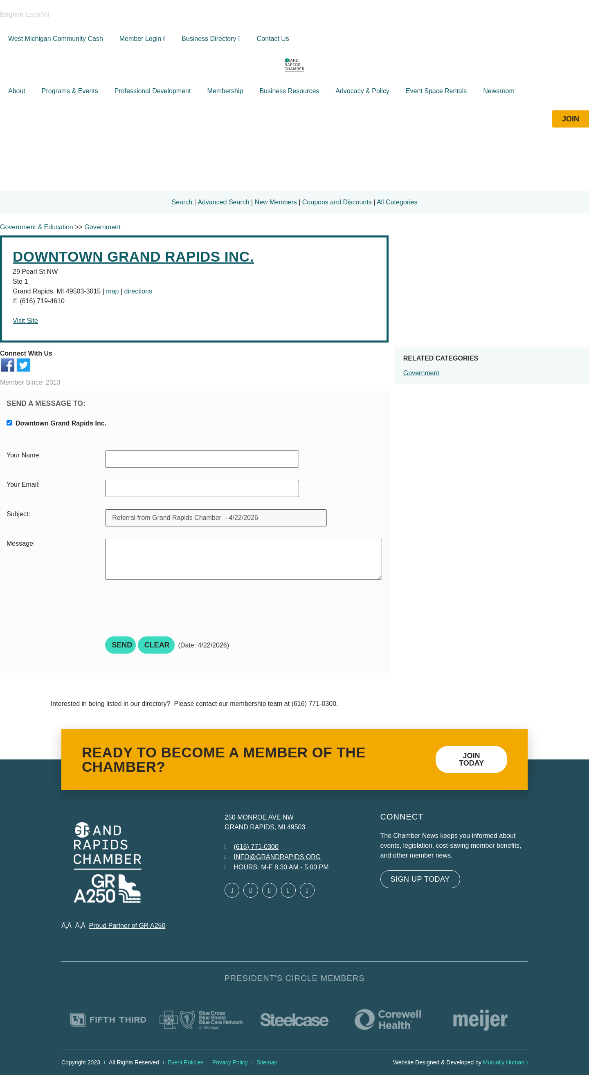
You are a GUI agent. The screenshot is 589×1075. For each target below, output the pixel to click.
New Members (276, 202)
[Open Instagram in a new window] (288, 890)
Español (37, 14)
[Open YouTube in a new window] (307, 890)
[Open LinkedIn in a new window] (269, 890)
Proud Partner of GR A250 (127, 925)
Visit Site (25, 320)
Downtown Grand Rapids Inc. (133, 256)
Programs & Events (70, 90)
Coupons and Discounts (337, 202)
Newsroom (498, 90)
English (12, 14)
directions (138, 291)
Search (182, 202)
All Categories (397, 202)
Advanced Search (223, 202)
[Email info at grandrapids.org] (273, 857)
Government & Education (36, 227)
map (112, 291)
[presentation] (167, 611)
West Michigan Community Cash (55, 38)
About (16, 90)
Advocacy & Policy (362, 90)
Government (421, 373)
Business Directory (211, 38)
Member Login (142, 38)
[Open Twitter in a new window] (250, 890)
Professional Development (153, 90)
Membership (225, 90)
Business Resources (289, 90)
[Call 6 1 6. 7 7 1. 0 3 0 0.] (252, 847)
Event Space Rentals (436, 90)
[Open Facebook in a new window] (232, 890)
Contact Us (273, 38)
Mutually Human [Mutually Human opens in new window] (505, 1062)
